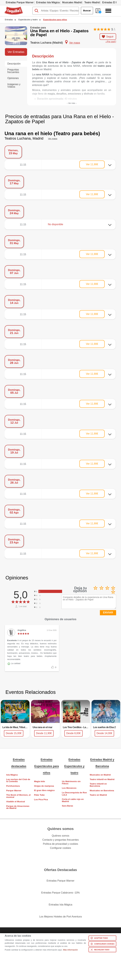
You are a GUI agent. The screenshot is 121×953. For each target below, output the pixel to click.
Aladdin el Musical (15, 801)
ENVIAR (108, 612)
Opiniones (13, 78)
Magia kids (39, 781)
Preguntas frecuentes (13, 70)
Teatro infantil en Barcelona (98, 785)
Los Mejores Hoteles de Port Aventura (60, 916)
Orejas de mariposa (44, 786)
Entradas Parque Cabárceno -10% (60, 892)
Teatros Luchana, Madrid (24, 138)
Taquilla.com (12, 8)
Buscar (87, 10)
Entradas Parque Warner (20, 2)
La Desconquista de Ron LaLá (74, 793)
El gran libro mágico (44, 790)
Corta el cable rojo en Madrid (73, 800)
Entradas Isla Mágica (48, 2)
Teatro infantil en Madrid (102, 779)
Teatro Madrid (92, 2)
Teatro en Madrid (98, 795)
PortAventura (13, 786)
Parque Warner (13, 790)
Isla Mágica (12, 775)
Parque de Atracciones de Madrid (17, 807)
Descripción (14, 63)
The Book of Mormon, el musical (18, 796)
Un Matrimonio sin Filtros (71, 782)
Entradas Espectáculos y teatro (74, 766)
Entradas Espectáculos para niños (46, 766)
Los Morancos (69, 788)
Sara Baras (67, 806)
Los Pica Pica (41, 799)
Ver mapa (52, 138)
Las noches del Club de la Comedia (18, 780)
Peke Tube (39, 795)
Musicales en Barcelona (102, 790)
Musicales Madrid (72, 2)
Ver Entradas (16, 52)
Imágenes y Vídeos (13, 85)
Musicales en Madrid (100, 775)
